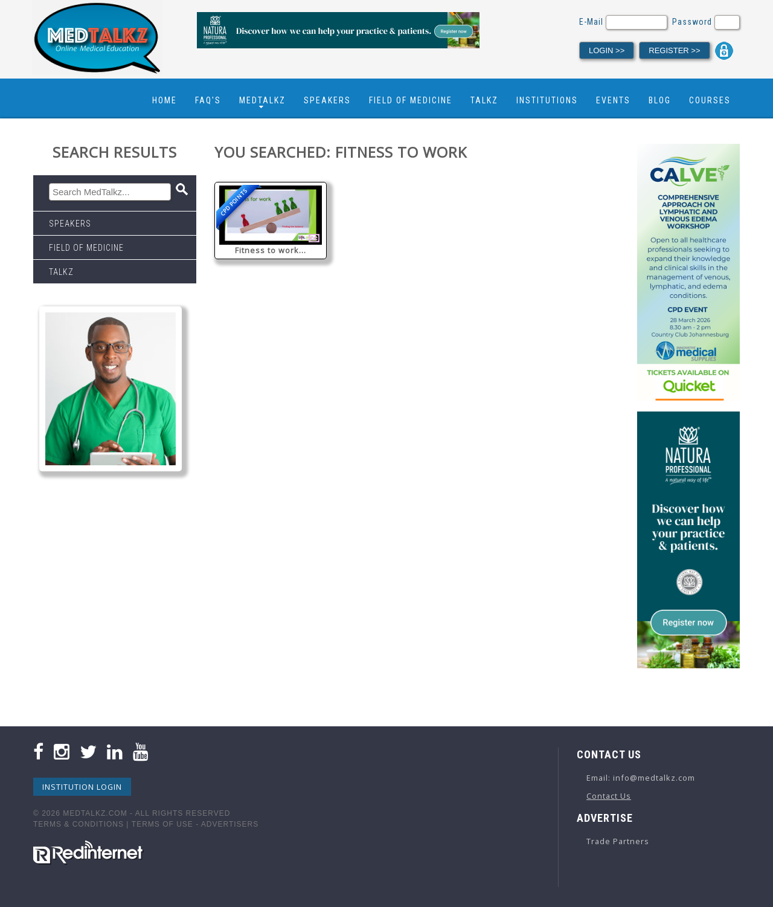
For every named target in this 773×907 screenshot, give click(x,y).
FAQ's (208, 100)
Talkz (484, 100)
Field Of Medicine (410, 100)
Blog (660, 100)
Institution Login (82, 786)
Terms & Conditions (78, 824)
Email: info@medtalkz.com (640, 777)
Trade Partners (617, 841)
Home (164, 100)
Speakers (327, 100)
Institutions (547, 100)
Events (613, 100)
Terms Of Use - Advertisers (195, 824)
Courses (710, 100)
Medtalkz (262, 100)
